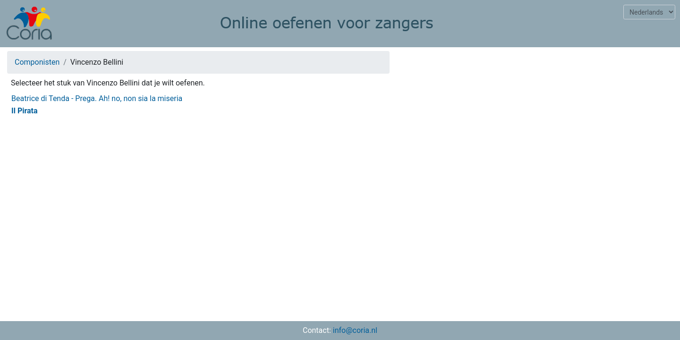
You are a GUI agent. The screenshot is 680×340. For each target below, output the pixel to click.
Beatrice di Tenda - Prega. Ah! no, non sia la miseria (96, 98)
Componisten (37, 62)
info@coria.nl (355, 330)
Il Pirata (24, 110)
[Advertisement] (538, 116)
